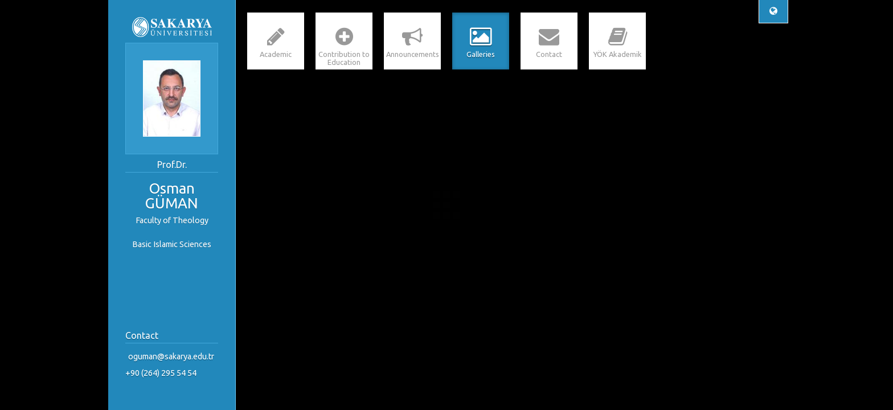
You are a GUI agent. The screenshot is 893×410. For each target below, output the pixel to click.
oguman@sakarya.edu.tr (171, 356)
